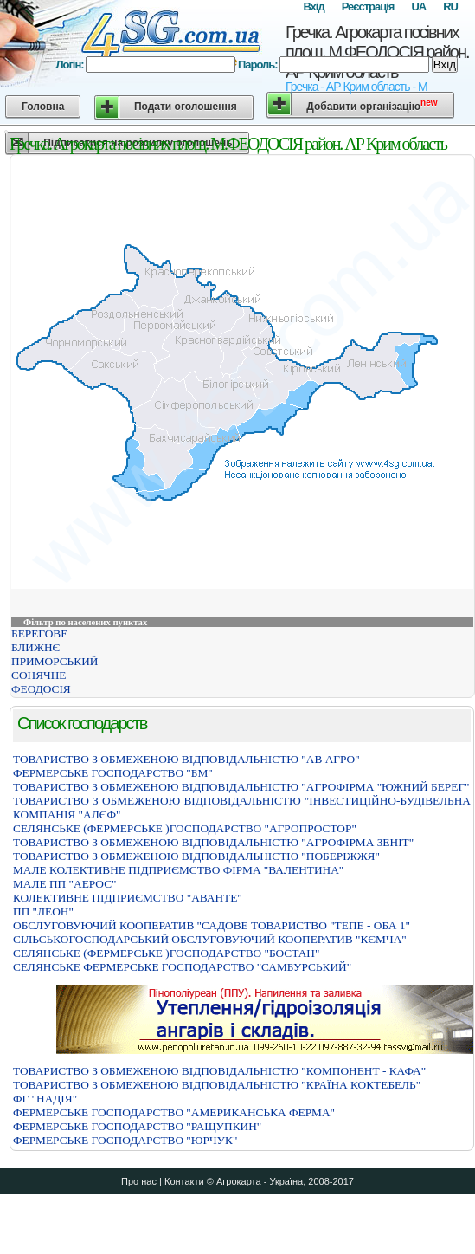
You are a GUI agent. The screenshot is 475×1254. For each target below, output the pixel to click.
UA (418, 6)
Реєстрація (368, 6)
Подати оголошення (185, 106)
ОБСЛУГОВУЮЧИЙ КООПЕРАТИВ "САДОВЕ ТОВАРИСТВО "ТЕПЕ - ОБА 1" (211, 925)
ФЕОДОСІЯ (41, 688)
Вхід (313, 6)
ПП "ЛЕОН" (43, 911)
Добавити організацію (371, 105)
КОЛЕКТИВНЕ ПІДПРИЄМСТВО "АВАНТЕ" (127, 897)
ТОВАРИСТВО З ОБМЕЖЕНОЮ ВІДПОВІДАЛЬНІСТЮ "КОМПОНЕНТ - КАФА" (219, 1070)
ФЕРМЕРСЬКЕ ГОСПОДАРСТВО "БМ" (113, 772)
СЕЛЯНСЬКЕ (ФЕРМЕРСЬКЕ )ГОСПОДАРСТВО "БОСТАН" (166, 953)
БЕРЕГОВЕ (39, 633)
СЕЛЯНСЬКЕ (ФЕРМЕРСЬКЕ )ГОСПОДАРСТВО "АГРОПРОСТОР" (184, 828)
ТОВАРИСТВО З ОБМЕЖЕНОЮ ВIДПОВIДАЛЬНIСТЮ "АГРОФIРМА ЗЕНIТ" (213, 842)
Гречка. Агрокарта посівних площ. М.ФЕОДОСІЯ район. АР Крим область (377, 52)
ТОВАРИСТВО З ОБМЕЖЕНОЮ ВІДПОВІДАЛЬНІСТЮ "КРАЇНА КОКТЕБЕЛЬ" (216, 1084)
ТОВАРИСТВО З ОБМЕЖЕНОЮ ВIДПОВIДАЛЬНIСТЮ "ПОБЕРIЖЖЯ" (196, 856)
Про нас (139, 1181)
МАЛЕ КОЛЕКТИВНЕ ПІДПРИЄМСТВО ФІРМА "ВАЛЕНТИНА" (178, 869)
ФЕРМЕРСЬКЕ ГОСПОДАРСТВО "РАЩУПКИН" (137, 1126)
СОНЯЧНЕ (38, 675)
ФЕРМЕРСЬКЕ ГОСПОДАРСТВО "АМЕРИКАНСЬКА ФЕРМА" (174, 1112)
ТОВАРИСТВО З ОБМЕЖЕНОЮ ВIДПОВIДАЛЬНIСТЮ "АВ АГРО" (186, 759)
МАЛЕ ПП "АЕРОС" (64, 883)
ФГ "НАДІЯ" (45, 1098)
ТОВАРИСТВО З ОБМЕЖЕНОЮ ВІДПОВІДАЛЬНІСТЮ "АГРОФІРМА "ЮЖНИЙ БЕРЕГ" (241, 786)
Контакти (184, 1181)
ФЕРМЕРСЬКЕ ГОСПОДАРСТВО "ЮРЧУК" (125, 1140)
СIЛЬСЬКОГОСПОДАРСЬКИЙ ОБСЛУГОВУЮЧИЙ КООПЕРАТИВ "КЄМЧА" (210, 939)
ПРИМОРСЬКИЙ (54, 661)
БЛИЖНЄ (35, 647)
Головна (43, 106)
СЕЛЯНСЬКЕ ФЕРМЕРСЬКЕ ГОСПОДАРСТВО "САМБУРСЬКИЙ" (182, 966)
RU (450, 6)
